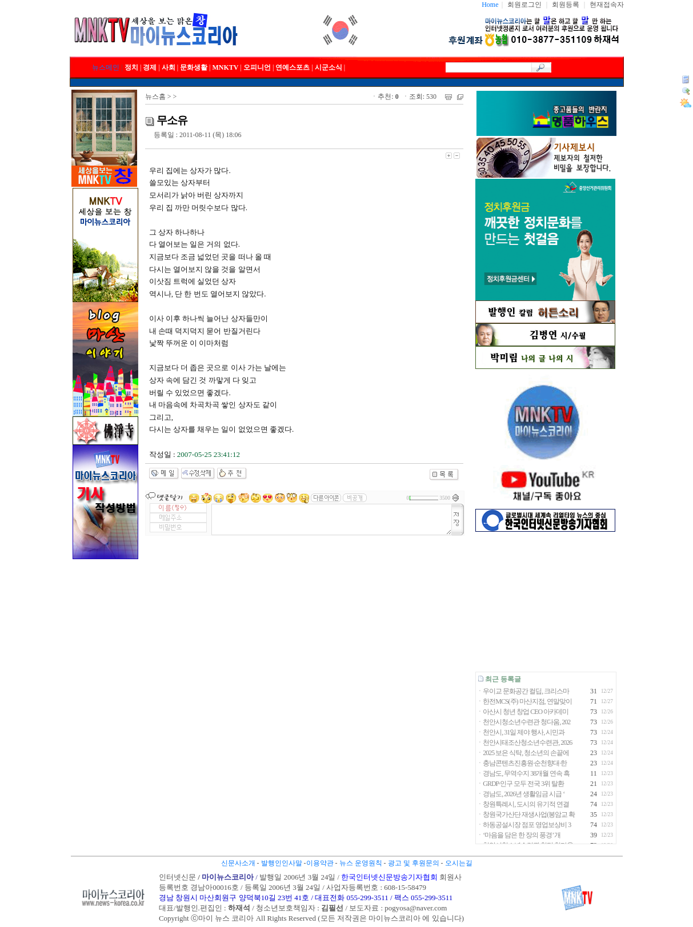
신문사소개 (238, 863)
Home (490, 5)
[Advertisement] (545, 602)
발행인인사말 (281, 863)
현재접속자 (607, 5)
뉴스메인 (105, 67)
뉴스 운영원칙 (360, 863)
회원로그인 (524, 5)
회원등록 (565, 5)
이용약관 (320, 863)
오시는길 (458, 863)
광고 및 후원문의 (413, 863)
